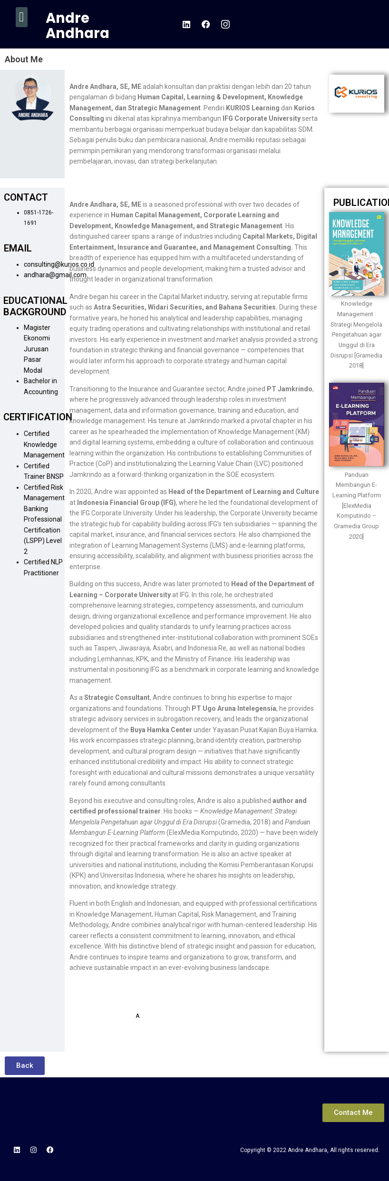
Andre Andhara (77, 26)
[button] (21, 17)
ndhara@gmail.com (165, 1016)
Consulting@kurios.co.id (168, 1000)
